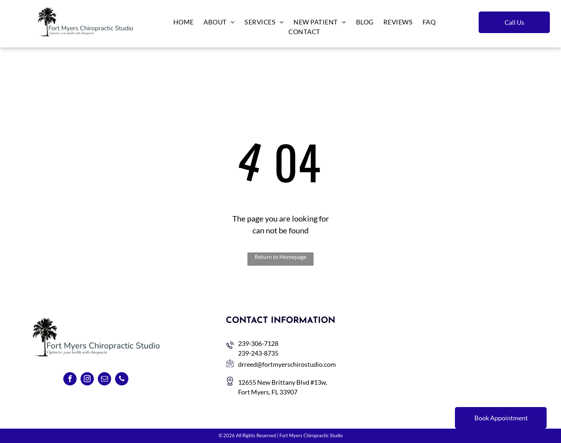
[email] (104, 379)
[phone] (121, 379)
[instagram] (87, 379)
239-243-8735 (258, 353)
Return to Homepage (280, 256)
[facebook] (70, 379)
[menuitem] (183, 22)
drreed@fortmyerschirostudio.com (287, 364)
